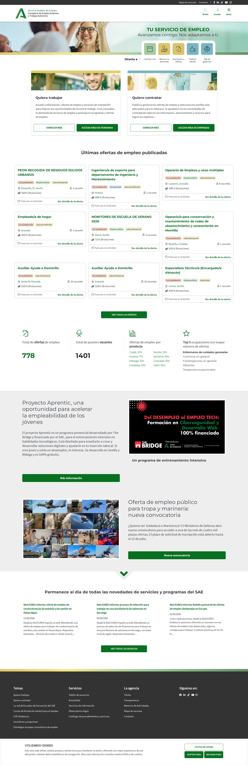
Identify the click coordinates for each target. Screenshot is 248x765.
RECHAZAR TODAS (213, 754)
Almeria (99, 192)
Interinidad (205, 280)
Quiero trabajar (21, 694)
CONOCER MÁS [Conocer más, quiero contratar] (151, 127)
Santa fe (25, 281)
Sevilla (39, 188)
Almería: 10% (161, 356)
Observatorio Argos (79, 711)
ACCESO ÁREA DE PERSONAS (97, 127)
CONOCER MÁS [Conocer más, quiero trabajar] (54, 127)
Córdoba (183, 244)
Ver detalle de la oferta (70, 201)
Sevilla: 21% (160, 352)
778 (28, 355)
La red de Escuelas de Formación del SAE (34, 705)
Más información (71, 478)
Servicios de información (81, 705)
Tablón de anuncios (79, 694)
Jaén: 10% (159, 365)
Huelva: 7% (136, 356)
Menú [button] (228, 14)
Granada (183, 183)
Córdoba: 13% (137, 365)
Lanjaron (173, 183)
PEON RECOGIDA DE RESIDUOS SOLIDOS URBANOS (50, 172)
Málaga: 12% (136, 360)
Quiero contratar (22, 700)
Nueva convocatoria (177, 555)
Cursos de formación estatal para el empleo (35, 711)
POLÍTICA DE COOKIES (204, 747)
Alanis (98, 234)
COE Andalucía (21, 716)
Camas (172, 286)
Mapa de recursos (133, 711)
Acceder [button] (217, 14)
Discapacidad (115, 187)
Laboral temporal (60, 182)
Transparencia (131, 700)
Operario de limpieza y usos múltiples (194, 170)
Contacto (129, 716)
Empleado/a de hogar (34, 217)
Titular (127, 694)
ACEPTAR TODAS (194, 754)
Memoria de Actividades (136, 705)
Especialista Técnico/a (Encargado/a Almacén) (193, 270)
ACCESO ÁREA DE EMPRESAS (193, 127)
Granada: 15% (161, 360)
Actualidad (74, 700)
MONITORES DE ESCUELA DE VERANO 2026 (121, 219)
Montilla (173, 244)
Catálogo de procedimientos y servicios (89, 716)
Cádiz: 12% (135, 352)
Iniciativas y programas (25, 721)
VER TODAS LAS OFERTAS (124, 314)
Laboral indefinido (132, 187)
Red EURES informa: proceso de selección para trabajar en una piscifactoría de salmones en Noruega (123, 608)
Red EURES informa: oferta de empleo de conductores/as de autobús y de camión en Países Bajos (47, 608)
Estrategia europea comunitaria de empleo (35, 727)
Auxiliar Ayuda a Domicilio (38, 268)
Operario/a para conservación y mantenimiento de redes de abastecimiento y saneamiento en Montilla (191, 223)
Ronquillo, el (28, 188)
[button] (205, 14)
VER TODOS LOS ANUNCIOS (124, 648)
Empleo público (43, 182)
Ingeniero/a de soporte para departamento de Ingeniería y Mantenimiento (114, 174)
